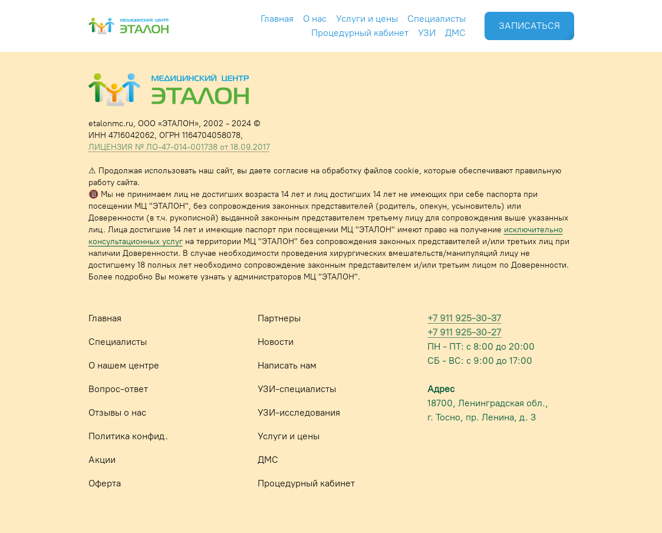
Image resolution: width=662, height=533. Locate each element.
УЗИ (427, 32)
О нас (315, 18)
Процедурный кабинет (360, 32)
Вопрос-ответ (118, 388)
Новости (276, 341)
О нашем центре (123, 365)
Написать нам (287, 365)
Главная (277, 18)
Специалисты (436, 18)
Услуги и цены (367, 18)
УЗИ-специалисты (297, 388)
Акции (102, 459)
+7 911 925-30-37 (464, 318)
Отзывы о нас (117, 412)
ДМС (455, 32)
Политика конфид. (128, 436)
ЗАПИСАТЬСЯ (529, 25)
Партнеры (279, 318)
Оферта (104, 483)
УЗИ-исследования (299, 412)
